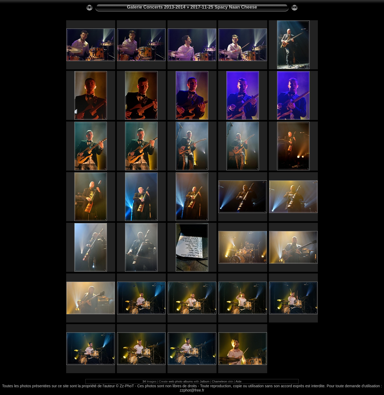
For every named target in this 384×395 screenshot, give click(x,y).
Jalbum (204, 381)
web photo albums (181, 381)
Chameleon (219, 381)
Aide (238, 381)
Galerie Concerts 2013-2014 (156, 7)
